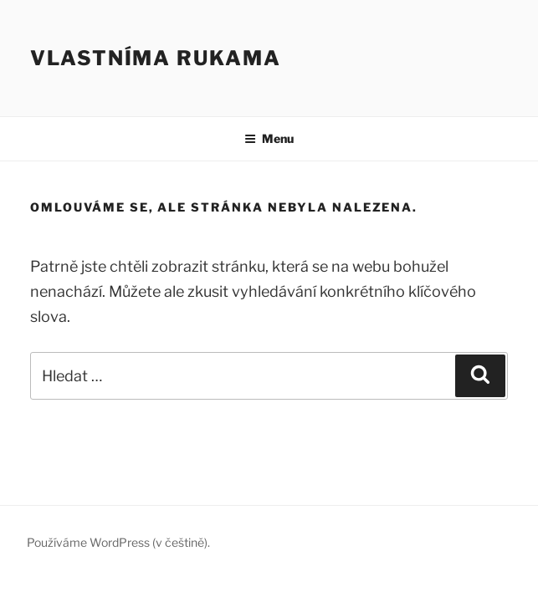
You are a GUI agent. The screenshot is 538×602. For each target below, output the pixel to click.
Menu (269, 138)
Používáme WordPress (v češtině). (118, 542)
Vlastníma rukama (155, 58)
